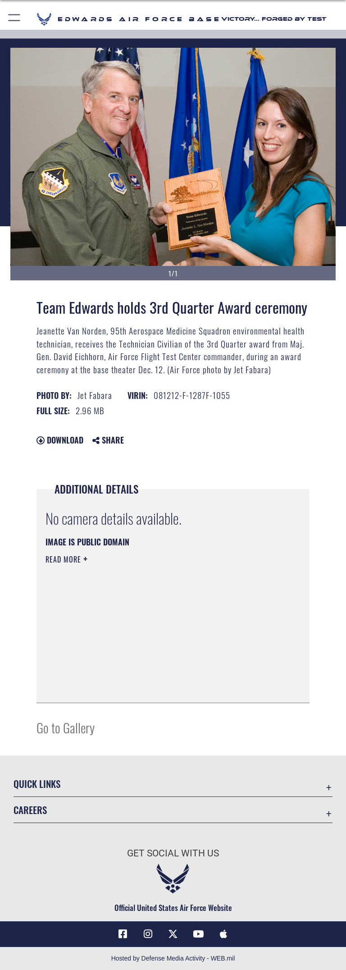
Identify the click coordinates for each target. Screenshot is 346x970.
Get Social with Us (173, 853)
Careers (30, 810)
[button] (14, 19)
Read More (64, 559)
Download (59, 440)
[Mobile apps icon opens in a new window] (223, 934)
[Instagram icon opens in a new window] (148, 934)
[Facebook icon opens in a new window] (122, 934)
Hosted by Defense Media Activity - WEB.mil (173, 958)
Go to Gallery (65, 727)
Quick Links (37, 784)
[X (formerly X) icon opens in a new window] (173, 934)
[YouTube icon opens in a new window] (198, 934)
